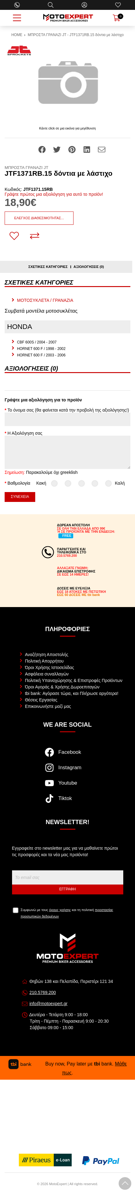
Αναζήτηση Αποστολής (46, 654)
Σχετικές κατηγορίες (48, 266)
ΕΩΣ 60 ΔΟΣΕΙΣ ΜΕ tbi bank (78, 595)
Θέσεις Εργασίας (41, 699)
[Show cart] (116, 18)
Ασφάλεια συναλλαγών (47, 673)
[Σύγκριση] (34, 236)
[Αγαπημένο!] (14, 236)
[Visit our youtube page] (67, 786)
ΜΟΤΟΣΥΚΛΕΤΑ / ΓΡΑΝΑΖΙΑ (45, 300)
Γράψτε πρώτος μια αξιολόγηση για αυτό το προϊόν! (54, 194)
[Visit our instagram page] (67, 770)
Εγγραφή (67, 889)
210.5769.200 (42, 992)
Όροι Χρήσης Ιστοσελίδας (49, 667)
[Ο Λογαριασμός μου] (84, 5)
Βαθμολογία (18, 483)
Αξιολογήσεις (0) (89, 266)
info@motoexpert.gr (48, 1003)
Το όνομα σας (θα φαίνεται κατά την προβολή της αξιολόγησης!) (68, 410)
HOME (17, 35)
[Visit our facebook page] (67, 755)
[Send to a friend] (101, 149)
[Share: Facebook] (42, 149)
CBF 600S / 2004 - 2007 (37, 342)
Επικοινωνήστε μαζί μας (48, 706)
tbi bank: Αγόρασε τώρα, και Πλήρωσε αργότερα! (71, 693)
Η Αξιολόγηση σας (24, 433)
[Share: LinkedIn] (87, 149)
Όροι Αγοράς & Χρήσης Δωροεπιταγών (62, 686)
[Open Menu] (17, 18)
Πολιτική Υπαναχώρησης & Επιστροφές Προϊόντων (74, 680)
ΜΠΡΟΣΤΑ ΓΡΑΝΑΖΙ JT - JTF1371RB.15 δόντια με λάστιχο (76, 35)
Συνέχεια (20, 497)
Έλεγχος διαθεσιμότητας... (39, 218)
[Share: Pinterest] (72, 149)
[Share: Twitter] (57, 149)
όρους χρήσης (60, 910)
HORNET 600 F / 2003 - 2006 (41, 355)
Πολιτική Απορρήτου (44, 661)
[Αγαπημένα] (118, 5)
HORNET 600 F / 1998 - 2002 (41, 349)
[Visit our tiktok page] (67, 801)
